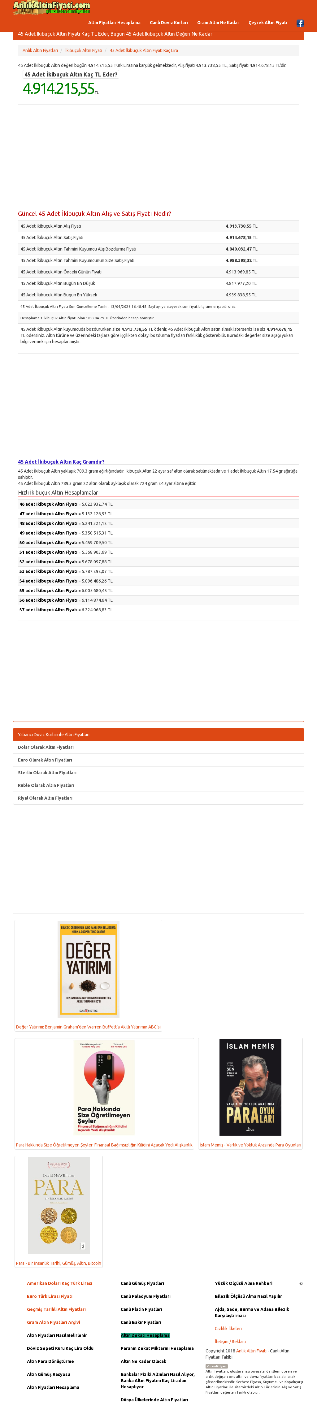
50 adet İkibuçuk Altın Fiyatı (48, 542)
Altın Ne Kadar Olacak (143, 1361)
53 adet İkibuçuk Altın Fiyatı (48, 571)
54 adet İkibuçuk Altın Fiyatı (48, 581)
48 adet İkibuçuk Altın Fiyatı (48, 523)
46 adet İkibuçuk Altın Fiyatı (48, 504)
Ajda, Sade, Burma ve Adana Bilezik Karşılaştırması (252, 1312)
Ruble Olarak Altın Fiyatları (46, 785)
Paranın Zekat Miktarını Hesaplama (157, 1348)
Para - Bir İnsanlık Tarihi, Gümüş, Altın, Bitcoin (58, 1211)
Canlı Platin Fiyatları (141, 1309)
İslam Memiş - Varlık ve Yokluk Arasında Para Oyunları (250, 1093)
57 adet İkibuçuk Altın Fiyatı (48, 609)
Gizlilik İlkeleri (228, 1328)
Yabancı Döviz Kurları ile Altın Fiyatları (53, 734)
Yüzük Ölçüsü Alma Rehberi (243, 1283)
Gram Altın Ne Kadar (218, 22)
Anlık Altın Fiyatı (251, 1350)
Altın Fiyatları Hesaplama (114, 22)
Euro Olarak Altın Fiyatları (45, 760)
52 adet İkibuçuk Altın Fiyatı (48, 561)
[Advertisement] (158, 154)
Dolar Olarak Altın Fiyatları (46, 747)
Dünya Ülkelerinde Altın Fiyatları (154, 1399)
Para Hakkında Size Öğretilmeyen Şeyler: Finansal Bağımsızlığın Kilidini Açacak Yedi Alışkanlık (104, 1093)
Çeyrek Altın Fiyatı (268, 22)
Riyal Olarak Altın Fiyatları (45, 798)
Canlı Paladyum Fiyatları (146, 1296)
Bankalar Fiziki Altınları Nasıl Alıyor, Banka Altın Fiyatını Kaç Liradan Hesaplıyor (158, 1380)
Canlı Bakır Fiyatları (141, 1322)
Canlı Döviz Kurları (169, 22)
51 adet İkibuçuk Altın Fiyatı (48, 552)
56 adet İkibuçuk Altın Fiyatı (48, 600)
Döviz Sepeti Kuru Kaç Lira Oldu (60, 1348)
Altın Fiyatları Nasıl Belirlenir (57, 1335)
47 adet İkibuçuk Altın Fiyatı (48, 513)
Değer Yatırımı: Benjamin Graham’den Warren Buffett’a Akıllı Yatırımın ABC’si (88, 975)
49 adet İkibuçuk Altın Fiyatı (48, 533)
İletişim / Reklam (230, 1341)
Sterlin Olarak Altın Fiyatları (47, 772)
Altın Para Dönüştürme (50, 1361)
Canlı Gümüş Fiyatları (142, 1283)
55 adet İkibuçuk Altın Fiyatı (48, 590)
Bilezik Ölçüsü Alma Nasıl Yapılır (248, 1296)
